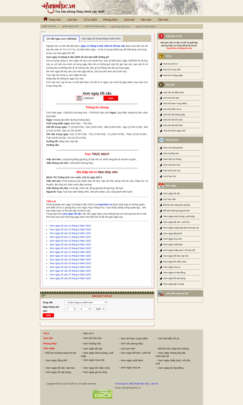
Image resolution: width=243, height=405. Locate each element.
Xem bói (129, 19)
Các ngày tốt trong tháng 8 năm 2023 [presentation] (101, 38)
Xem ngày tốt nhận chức (175, 261)
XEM (48, 315)
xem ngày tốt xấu (71, 213)
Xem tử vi (88, 333)
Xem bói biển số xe (172, 109)
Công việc (48, 302)
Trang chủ (52, 19)
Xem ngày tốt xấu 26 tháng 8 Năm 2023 (70, 271)
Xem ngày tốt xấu (171, 193)
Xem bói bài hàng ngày (174, 114)
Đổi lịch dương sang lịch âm (176, 210)
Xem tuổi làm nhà (171, 165)
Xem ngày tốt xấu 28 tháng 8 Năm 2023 (70, 278)
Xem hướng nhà (171, 153)
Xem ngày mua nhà (172, 239)
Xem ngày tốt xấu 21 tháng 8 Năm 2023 (70, 252)
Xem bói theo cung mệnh (175, 103)
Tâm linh (163, 19)
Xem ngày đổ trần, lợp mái (175, 256)
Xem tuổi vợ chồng (172, 159)
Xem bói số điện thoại (173, 92)
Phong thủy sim (122, 26)
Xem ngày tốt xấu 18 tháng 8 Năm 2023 (70, 240)
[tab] (61, 39)
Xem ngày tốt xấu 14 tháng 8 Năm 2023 (70, 225)
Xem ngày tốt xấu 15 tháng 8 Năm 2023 (70, 229)
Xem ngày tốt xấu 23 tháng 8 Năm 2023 (70, 259)
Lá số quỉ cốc (169, 176)
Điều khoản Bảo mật (138, 383)
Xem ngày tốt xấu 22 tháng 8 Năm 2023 (70, 255)
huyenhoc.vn (105, 204)
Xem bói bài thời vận (173, 125)
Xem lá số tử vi (170, 64)
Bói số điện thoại (146, 26)
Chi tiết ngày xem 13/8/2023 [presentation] (61, 38)
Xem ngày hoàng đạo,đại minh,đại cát (181, 228)
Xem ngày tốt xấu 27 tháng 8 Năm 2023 (70, 274)
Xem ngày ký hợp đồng (174, 272)
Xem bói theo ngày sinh (174, 130)
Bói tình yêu (50, 26)
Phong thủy (110, 19)
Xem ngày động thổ (172, 233)
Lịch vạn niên (169, 199)
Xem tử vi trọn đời (171, 69)
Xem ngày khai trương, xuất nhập (179, 216)
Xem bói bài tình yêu (173, 119)
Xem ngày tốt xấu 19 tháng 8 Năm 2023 (70, 244)
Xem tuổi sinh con (171, 170)
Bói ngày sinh (71, 26)
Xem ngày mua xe (171, 267)
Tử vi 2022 (90, 19)
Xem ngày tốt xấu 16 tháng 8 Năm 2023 (70, 233)
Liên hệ (154, 383)
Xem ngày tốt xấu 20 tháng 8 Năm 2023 (70, 248)
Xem (110, 98)
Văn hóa (146, 19)
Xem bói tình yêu (171, 98)
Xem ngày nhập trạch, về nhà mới (179, 250)
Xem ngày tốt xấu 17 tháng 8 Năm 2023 (70, 237)
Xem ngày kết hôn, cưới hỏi (176, 222)
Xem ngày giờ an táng (173, 284)
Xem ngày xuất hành (173, 244)
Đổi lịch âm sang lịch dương (176, 205)
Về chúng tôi (121, 383)
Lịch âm (72, 19)
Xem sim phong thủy (173, 147)
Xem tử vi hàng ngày (173, 75)
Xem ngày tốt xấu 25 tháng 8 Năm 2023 (70, 267)
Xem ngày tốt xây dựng (174, 278)
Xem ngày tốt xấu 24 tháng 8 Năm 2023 (70, 263)
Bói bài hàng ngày (96, 26)
